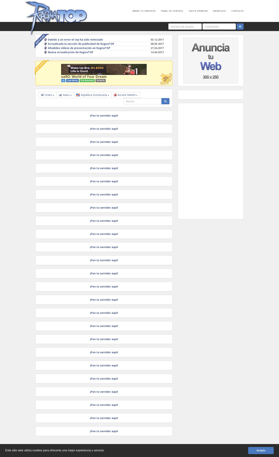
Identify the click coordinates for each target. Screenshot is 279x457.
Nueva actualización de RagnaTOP (68, 52)
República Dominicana (92, 95)
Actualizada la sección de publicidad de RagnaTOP (79, 43)
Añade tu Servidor (144, 10)
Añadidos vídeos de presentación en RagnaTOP (77, 48)
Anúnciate (219, 10)
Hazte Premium (198, 10)
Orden (47, 95)
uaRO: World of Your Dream (84, 76)
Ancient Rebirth (126, 95)
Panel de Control (172, 10)
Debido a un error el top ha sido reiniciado (73, 39)
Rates (65, 95)
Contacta (237, 10)
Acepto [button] (261, 450)
